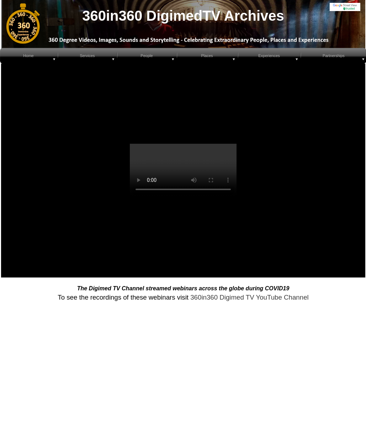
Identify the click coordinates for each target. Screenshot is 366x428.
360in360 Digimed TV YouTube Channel (249, 297)
